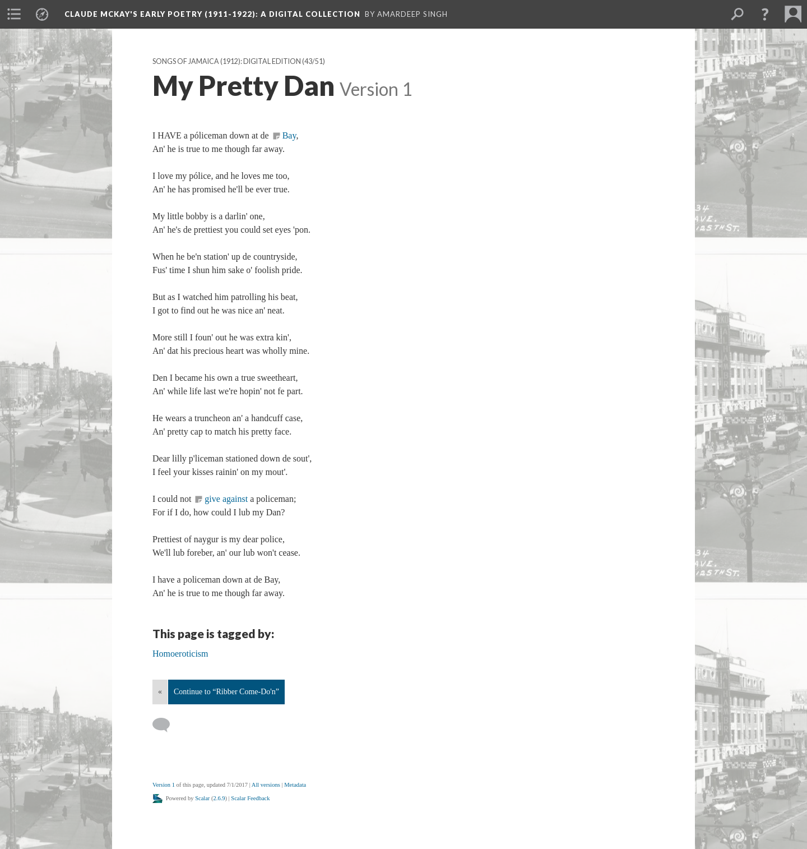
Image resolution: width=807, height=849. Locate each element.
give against (226, 499)
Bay (289, 135)
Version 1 (163, 785)
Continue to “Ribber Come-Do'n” (226, 691)
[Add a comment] (166, 725)
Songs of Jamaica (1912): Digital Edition (226, 61)
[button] (765, 14)
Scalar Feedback (250, 798)
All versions (266, 785)
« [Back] (160, 691)
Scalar (202, 798)
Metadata (295, 785)
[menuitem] (14, 14)
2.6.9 (219, 798)
